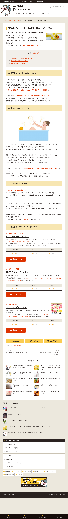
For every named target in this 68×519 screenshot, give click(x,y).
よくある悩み (40, 13)
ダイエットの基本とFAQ (13, 457)
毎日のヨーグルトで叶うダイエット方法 (16, 366)
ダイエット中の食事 (12, 461)
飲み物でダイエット (11, 465)
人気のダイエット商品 (11, 490)
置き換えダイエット (26, 490)
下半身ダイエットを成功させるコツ (22, 58)
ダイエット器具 (19, 487)
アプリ (49, 13)
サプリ (31, 13)
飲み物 (25, 13)
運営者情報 (11, 510)
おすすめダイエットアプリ (13, 478)
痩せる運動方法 (10, 474)
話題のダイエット (45, 487)
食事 (19, 13)
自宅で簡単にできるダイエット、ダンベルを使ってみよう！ (51, 366)
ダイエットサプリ (11, 470)
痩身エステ (8, 487)
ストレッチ (39, 490)
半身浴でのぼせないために (19, 61)
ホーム (4, 510)
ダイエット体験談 (9, 482)
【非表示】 (36, 53)
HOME (4, 20)
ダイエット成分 (31, 487)
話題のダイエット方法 (14, 20)
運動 (13, 13)
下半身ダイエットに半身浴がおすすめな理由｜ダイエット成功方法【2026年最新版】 (23, 1)
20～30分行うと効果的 (18, 63)
